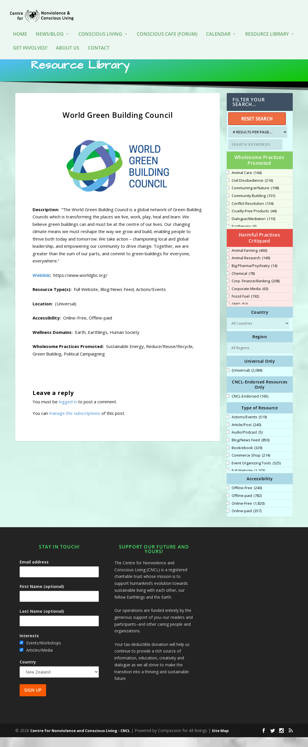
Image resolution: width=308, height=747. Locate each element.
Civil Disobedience (252, 190)
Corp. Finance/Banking (255, 291)
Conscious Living (100, 26)
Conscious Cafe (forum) (167, 26)
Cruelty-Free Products (254, 221)
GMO (240, 314)
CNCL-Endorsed (250, 406)
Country (28, 671)
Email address (34, 571)
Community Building (253, 205)
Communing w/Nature (255, 198)
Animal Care (247, 182)
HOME (20, 26)
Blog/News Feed (250, 450)
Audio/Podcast (247, 442)
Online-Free (248, 513)
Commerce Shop (251, 465)
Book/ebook (247, 457)
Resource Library (267, 26)
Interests (29, 645)
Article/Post (246, 434)
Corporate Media (250, 298)
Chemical (243, 283)
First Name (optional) (42, 596)
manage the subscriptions (74, 423)
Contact (98, 39)
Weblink (41, 285)
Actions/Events (249, 427)
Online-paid (246, 521)
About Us (67, 39)
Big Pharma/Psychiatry (254, 275)
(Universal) (247, 380)
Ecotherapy (244, 236)
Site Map (220, 740)
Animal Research (251, 268)
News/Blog (50, 26)
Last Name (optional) (42, 620)
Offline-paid (247, 505)
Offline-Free (247, 498)
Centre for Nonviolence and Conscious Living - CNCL (80, 740)
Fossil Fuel (245, 306)
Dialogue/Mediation (253, 228)
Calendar (218, 26)
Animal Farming (249, 260)
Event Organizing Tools (256, 473)
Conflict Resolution (252, 213)
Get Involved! (30, 39)
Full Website (248, 480)
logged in (68, 411)
